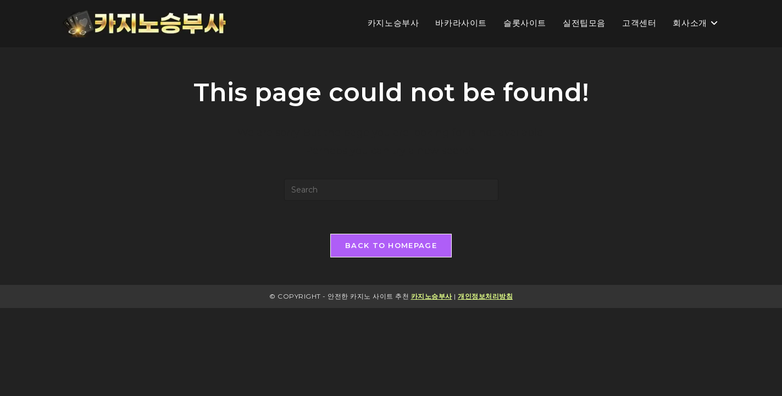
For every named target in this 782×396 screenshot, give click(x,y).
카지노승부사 (431, 296)
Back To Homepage (391, 245)
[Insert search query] (391, 190)
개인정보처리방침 (485, 296)
